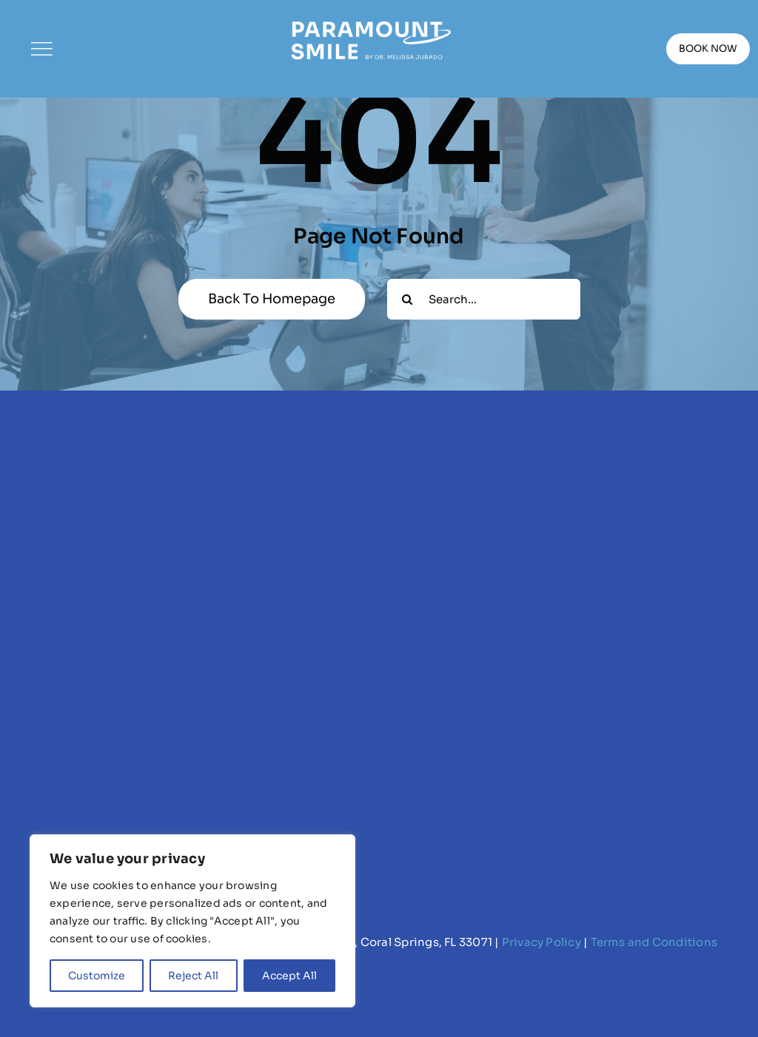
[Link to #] (41, 48)
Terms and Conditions (654, 942)
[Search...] (483, 299)
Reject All (193, 975)
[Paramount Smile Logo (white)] (370, 20)
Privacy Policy (541, 942)
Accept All (289, 975)
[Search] (407, 299)
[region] (192, 920)
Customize (96, 975)
